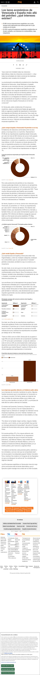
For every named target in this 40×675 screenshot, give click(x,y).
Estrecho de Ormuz (32, 526)
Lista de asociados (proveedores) (8, 662)
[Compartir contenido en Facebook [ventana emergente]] (13, 64)
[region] (20, 654)
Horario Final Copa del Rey (30, 523)
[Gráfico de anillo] (20, 167)
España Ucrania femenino (29, 529)
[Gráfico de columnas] (20, 368)
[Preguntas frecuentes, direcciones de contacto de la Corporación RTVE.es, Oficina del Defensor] (31, 566)
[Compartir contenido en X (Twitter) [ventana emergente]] (16, 64)
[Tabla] (20, 309)
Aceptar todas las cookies (7, 665)
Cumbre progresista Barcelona (12, 529)
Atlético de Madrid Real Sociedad (12, 523)
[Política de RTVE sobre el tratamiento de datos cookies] (11, 568)
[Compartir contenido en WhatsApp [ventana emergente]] (23, 64)
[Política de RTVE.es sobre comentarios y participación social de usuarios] (37, 567)
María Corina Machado (9, 526)
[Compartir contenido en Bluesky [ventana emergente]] (20, 64)
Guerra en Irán (20, 526)
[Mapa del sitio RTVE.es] (26, 567)
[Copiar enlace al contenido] (26, 64)
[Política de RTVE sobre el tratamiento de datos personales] (6, 568)
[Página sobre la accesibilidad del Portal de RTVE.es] (22, 566)
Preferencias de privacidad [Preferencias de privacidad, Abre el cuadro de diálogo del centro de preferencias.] (8, 672)
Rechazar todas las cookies (8, 669)
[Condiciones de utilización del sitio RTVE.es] (1, 567)
